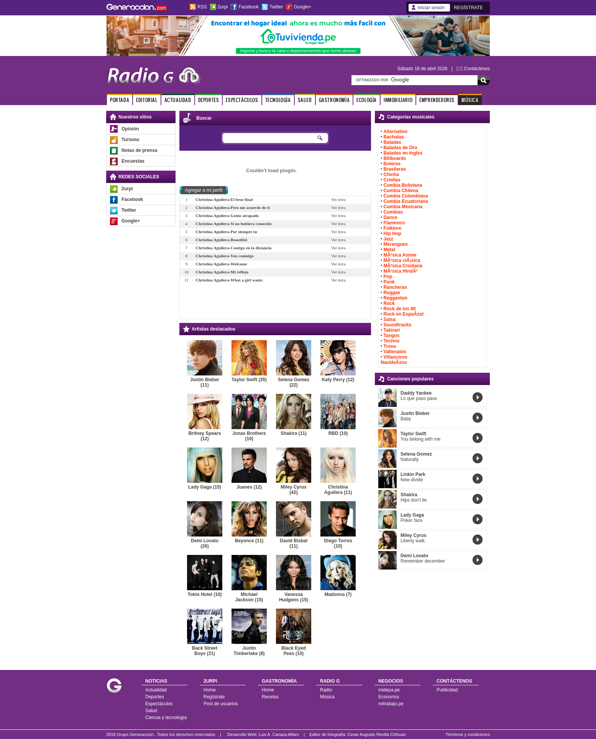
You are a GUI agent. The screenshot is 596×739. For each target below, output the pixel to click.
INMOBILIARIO (398, 100)
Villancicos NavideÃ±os (394, 359)
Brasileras (395, 169)
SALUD (305, 100)
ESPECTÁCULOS (242, 100)
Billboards (395, 158)
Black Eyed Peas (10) (293, 650)
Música (327, 696)
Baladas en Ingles (403, 153)
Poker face (411, 520)
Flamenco (394, 222)
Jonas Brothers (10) (249, 436)
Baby (406, 418)
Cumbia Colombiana (406, 196)
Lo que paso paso (419, 398)
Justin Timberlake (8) (248, 650)
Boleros (392, 163)
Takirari (392, 330)
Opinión (130, 129)
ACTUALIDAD (177, 100)
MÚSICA (470, 100)
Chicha (391, 174)
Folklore (393, 228)
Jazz (388, 239)
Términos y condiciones (467, 734)
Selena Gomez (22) (293, 382)
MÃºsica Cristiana (403, 265)
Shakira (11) (294, 433)
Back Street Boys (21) (204, 650)
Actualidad (156, 690)
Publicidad (447, 690)
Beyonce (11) (249, 540)
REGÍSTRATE (468, 7)
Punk (389, 282)
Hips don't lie (414, 500)
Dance (390, 217)
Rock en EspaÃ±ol (404, 314)
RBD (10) (338, 433)
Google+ (302, 7)
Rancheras (395, 287)
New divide (412, 479)
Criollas (392, 180)
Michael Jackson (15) (249, 597)
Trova (390, 346)
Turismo (130, 139)
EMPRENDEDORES (437, 100)
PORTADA (119, 100)
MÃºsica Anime (400, 255)
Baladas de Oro (400, 147)
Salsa (390, 319)
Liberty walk (413, 540)
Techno (392, 341)
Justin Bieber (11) (204, 382)
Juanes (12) (249, 487)
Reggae (392, 292)
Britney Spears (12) (205, 436)
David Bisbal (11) (293, 543)
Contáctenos (477, 68)
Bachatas (394, 137)
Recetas (270, 696)
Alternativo (396, 131)
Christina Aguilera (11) (338, 489)
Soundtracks (398, 325)
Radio (326, 690)
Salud (151, 710)
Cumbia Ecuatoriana (406, 201)
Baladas (392, 142)
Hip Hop (392, 233)
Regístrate (214, 696)
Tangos (392, 335)
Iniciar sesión (431, 7)
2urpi (223, 7)
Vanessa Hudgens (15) (293, 597)
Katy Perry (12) (338, 379)
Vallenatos (395, 351)
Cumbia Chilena (401, 190)
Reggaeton (395, 298)
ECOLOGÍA (366, 100)
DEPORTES (208, 100)
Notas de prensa (139, 150)
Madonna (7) (338, 594)
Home (210, 690)
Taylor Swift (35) (249, 379)
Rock (389, 303)
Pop (388, 276)
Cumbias (393, 212)
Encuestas (132, 161)
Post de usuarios (221, 703)
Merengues (396, 244)
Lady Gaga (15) (204, 487)
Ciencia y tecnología (166, 717)
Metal (390, 249)
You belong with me (420, 439)
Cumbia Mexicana (403, 206)
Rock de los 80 (400, 308)
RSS (202, 7)
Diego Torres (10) (338, 543)
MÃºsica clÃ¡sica (402, 260)
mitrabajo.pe (391, 703)
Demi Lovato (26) (204, 543)
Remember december (423, 561)
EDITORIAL (146, 100)
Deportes (154, 696)
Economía (388, 696)
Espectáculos (158, 703)
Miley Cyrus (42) (293, 489)
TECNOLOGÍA (278, 100)
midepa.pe (389, 690)
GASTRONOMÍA (334, 100)
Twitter (276, 7)
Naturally (410, 459)
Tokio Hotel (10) (204, 594)
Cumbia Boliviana (403, 185)
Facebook (248, 7)
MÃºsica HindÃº (401, 271)
